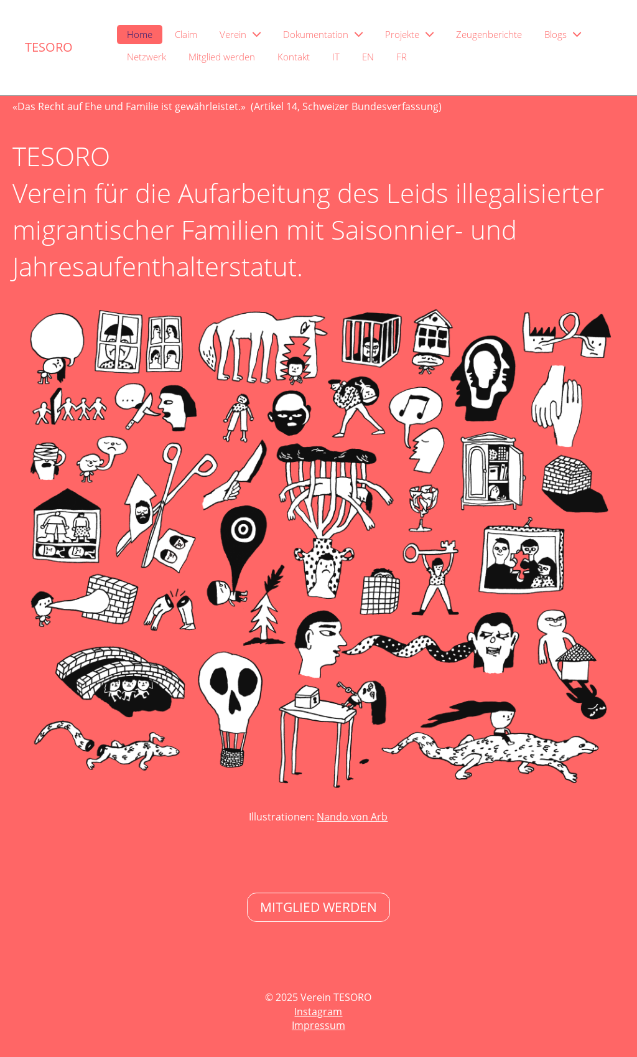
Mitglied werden (221, 56)
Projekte (409, 34)
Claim (186, 34)
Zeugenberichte (489, 34)
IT (336, 56)
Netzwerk (146, 56)
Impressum (318, 1025)
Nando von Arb (352, 817)
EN (368, 56)
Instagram (318, 1011)
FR (401, 56)
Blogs (562, 34)
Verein (240, 34)
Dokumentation (323, 34)
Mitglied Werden (318, 907)
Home (139, 34)
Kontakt (293, 56)
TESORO (49, 47)
